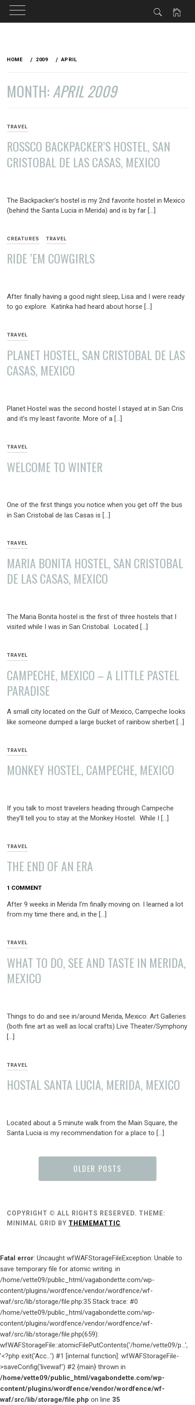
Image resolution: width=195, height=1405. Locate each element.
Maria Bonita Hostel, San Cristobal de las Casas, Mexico (95, 571)
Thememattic (94, 1223)
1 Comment (24, 887)
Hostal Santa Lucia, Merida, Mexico (93, 1084)
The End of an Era (50, 866)
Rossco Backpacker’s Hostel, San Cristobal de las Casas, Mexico (88, 154)
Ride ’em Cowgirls (51, 258)
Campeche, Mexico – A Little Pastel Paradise (93, 683)
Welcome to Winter (54, 467)
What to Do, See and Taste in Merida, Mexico (96, 970)
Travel (56, 239)
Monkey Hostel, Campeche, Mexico (90, 770)
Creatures (23, 239)
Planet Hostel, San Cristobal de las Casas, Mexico (96, 363)
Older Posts (97, 1168)
